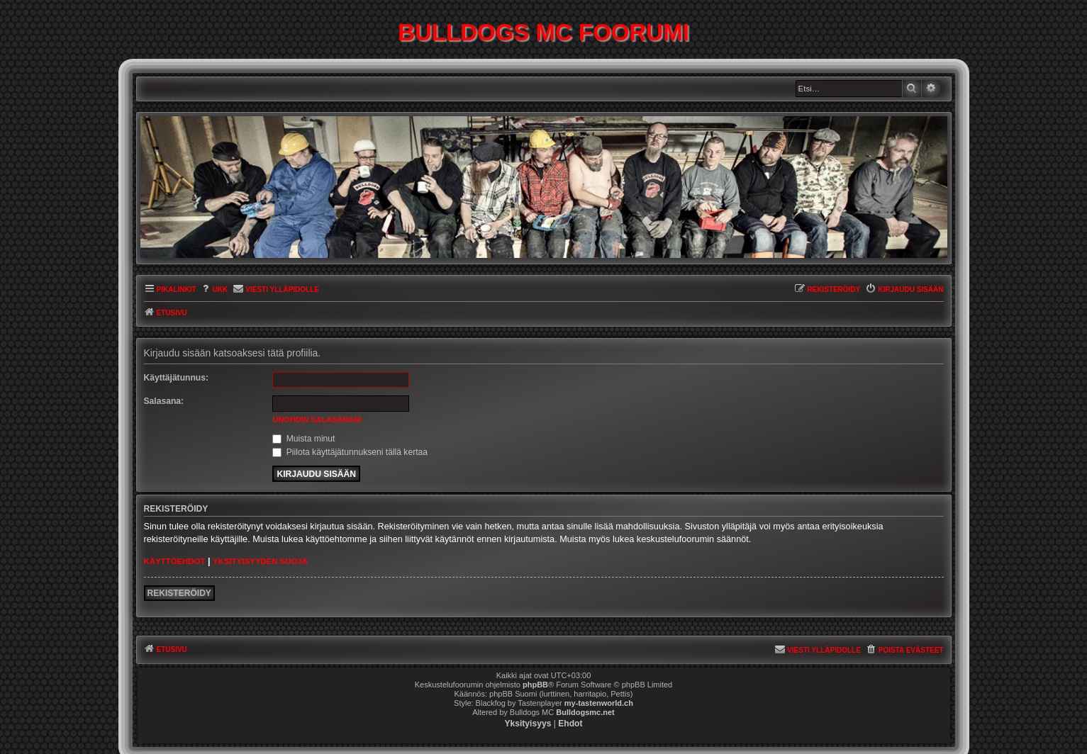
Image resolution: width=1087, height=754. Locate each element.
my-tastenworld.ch (598, 703)
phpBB (535, 684)
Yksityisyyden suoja (260, 561)
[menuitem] (214, 290)
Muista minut (303, 439)
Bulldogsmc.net (585, 712)
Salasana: (164, 401)
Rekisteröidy (179, 593)
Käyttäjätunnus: (176, 378)
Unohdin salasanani (316, 419)
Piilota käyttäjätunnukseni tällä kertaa (350, 452)
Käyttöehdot (175, 561)
